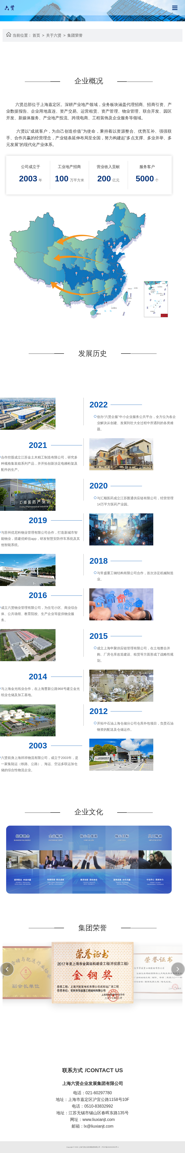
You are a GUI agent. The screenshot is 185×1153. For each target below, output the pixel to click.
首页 (36, 35)
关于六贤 (53, 35)
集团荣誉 (75, 35)
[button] (7, 969)
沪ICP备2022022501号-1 (110, 1147)
